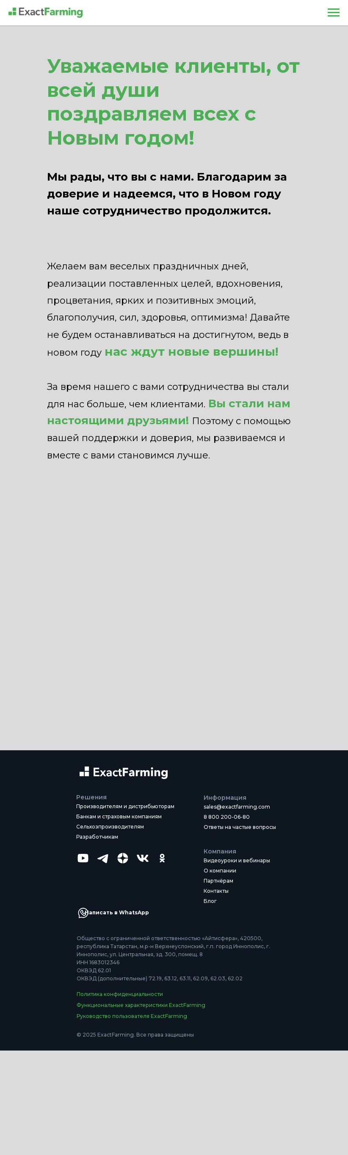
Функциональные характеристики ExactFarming (141, 1005)
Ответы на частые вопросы (240, 827)
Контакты (216, 891)
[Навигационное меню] (334, 12)
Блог (210, 901)
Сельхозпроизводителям (110, 826)
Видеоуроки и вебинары (237, 860)
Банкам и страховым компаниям (119, 816)
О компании (220, 870)
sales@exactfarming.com (237, 807)
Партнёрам (218, 881)
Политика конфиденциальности (120, 994)
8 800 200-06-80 (227, 817)
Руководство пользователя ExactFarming (132, 1016)
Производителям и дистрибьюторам (125, 806)
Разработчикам (97, 837)
